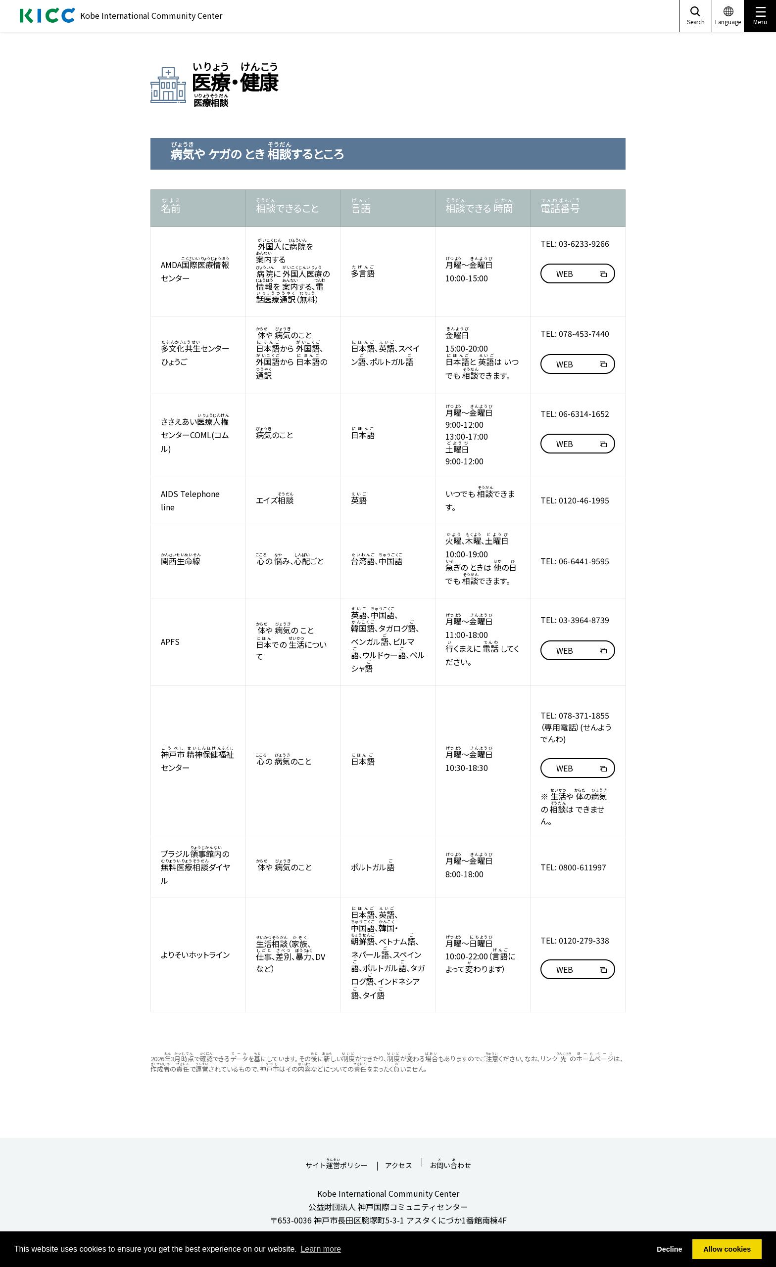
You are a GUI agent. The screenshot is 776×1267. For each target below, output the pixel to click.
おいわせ (450, 1162)
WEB (564, 273)
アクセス (398, 1166)
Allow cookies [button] (727, 1249)
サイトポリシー (336, 1162)
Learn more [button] (320, 1249)
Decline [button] (669, 1249)
